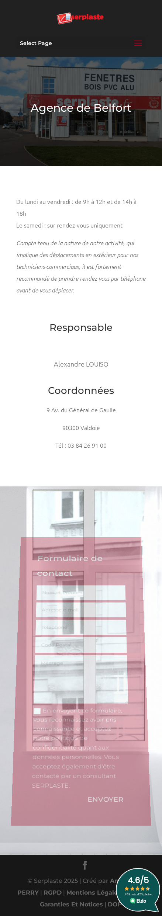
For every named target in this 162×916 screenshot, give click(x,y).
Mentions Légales (93, 892)
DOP (115, 904)
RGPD (53, 892)
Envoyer (106, 794)
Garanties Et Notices (71, 904)
